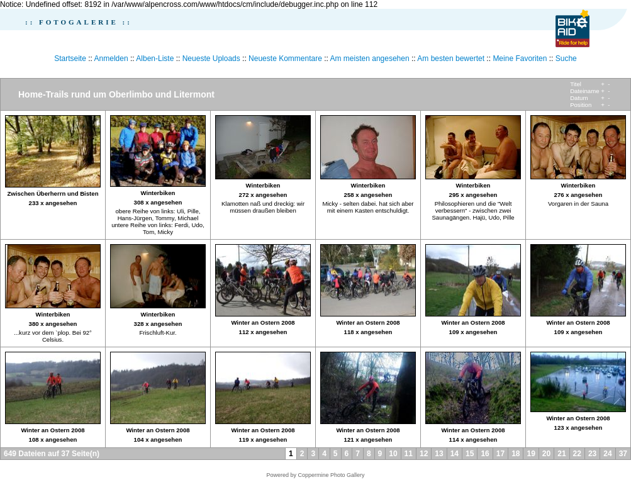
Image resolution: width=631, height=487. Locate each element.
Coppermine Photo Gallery (331, 475)
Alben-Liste (155, 58)
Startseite (70, 58)
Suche (566, 58)
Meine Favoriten (520, 58)
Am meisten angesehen (370, 58)
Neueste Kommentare (285, 58)
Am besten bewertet (450, 58)
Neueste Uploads (211, 58)
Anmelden (111, 58)
